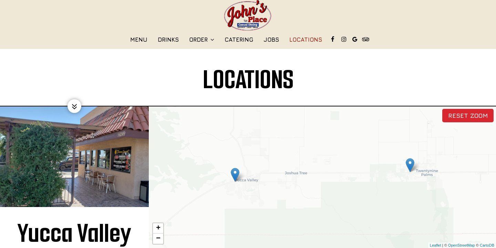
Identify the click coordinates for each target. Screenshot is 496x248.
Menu (138, 39)
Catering (239, 39)
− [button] (158, 239)
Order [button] (201, 39)
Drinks (168, 39)
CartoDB (487, 245)
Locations (305, 39)
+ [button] (158, 228)
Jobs (271, 39)
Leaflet (435, 245)
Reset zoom (468, 115)
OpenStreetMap (461, 245)
